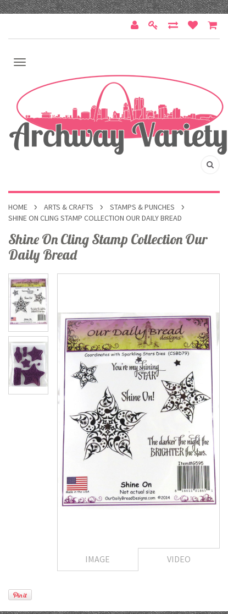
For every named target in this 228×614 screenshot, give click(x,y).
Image (97, 558)
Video (179, 558)
